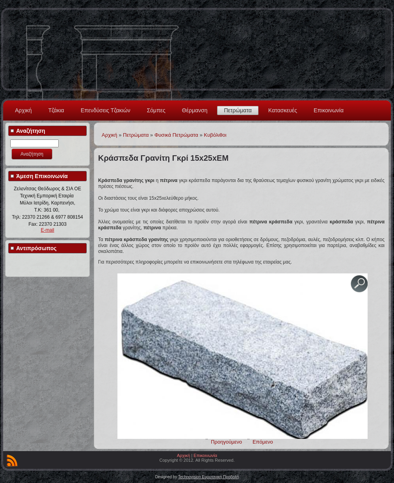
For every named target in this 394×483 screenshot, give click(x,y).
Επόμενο (263, 442)
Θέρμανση (195, 110)
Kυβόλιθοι (215, 135)
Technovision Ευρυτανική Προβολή (208, 477)
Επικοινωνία (329, 110)
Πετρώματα (237, 110)
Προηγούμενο (226, 442)
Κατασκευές (282, 110)
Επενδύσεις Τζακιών (105, 110)
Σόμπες (156, 110)
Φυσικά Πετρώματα (176, 135)
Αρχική (23, 110)
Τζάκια (56, 110)
